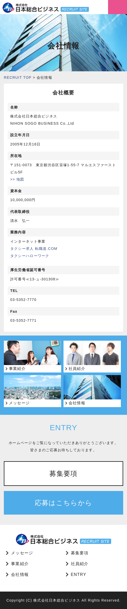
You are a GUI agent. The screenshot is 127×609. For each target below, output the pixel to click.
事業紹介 (20, 564)
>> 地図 (17, 179)
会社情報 (20, 574)
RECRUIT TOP (17, 77)
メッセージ (22, 553)
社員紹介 (80, 564)
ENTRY (78, 574)
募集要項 (63, 473)
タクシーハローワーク (29, 256)
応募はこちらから (63, 503)
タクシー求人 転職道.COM (33, 249)
